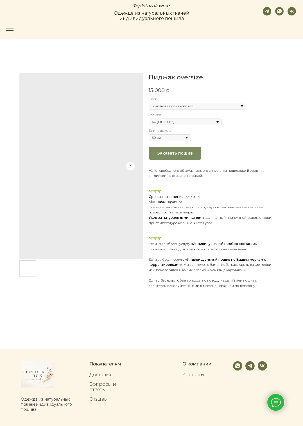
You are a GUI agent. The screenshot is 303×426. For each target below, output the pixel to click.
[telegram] (267, 11)
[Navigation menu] (9, 31)
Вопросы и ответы (102, 387)
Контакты (193, 374)
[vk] (292, 11)
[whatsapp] (279, 11)
